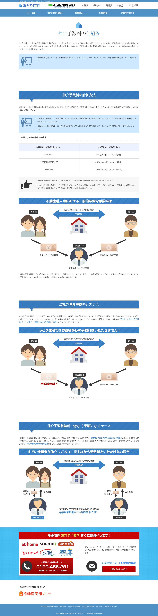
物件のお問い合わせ (110, 606)
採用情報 (92, 606)
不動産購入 (63, 606)
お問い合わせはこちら (119, 569)
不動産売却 (71, 606)
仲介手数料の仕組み (52, 606)
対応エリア (85, 606)
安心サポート (99, 606)
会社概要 (77, 606)
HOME (44, 606)
